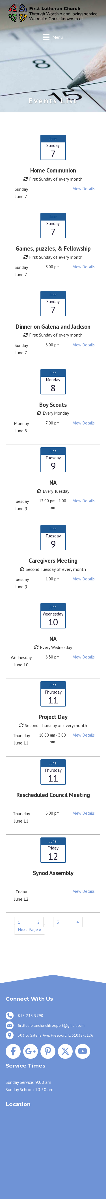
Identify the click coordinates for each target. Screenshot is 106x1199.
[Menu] (53, 37)
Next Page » (29, 929)
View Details (84, 188)
